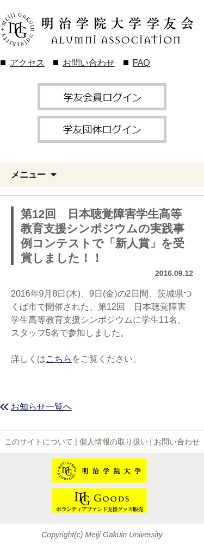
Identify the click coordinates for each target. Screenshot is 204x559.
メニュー (28, 174)
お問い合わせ (89, 62)
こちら (59, 358)
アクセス (27, 62)
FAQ (141, 62)
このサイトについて (38, 441)
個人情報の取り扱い (113, 441)
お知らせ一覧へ (41, 406)
